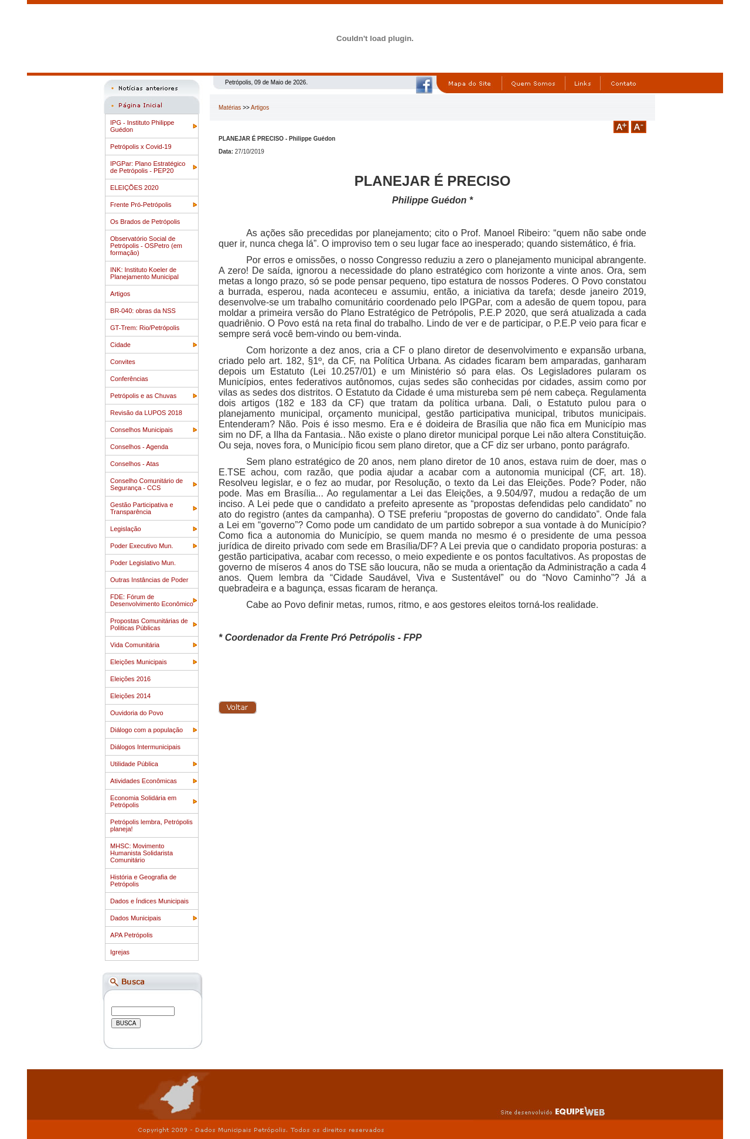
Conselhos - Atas (134, 463)
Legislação (125, 528)
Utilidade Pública (134, 763)
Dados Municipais (135, 918)
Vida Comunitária (134, 644)
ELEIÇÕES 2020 (134, 187)
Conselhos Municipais (141, 429)
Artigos (120, 293)
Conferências (129, 378)
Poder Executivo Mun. (141, 545)
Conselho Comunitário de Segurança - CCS (146, 484)
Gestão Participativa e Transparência (141, 508)
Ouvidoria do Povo (136, 712)
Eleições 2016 (130, 678)
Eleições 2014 (130, 695)
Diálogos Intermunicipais (145, 746)
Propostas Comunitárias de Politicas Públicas (149, 624)
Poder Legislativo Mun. (143, 562)
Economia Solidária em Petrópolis (143, 801)
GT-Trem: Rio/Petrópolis (144, 327)
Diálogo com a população (146, 729)
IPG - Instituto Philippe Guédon (142, 126)
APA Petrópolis (131, 935)
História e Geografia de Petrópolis (143, 880)
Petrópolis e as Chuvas (143, 395)
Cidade (120, 344)
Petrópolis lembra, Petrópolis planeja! (151, 825)
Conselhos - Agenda (139, 446)
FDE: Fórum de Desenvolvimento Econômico (151, 600)
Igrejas (119, 952)
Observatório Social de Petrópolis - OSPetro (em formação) (146, 245)
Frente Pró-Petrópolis (141, 204)
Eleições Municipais (138, 661)
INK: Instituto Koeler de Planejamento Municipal (144, 273)
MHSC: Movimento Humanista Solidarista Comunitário (141, 852)
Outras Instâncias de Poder (149, 579)
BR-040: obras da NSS (143, 310)
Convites (122, 361)
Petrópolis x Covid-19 (141, 146)
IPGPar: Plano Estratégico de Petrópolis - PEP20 (147, 167)
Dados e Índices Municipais (149, 901)
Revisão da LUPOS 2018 (146, 412)
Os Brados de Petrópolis (145, 221)
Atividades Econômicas (143, 780)
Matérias (230, 107)
